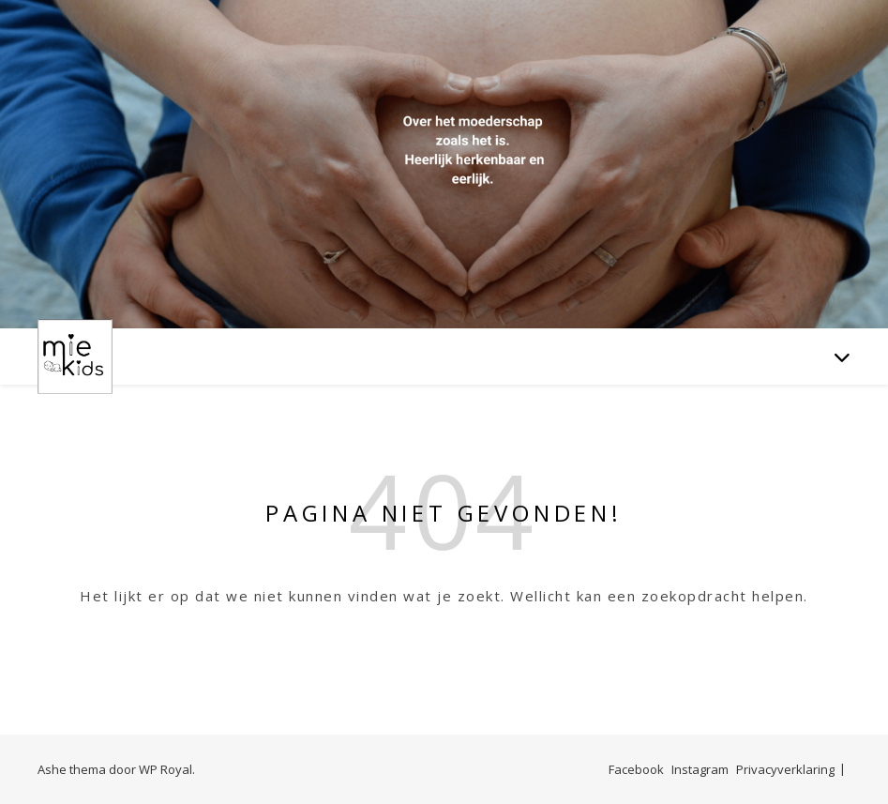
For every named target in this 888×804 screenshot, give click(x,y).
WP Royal (165, 769)
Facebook (636, 769)
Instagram (700, 769)
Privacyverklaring (785, 769)
